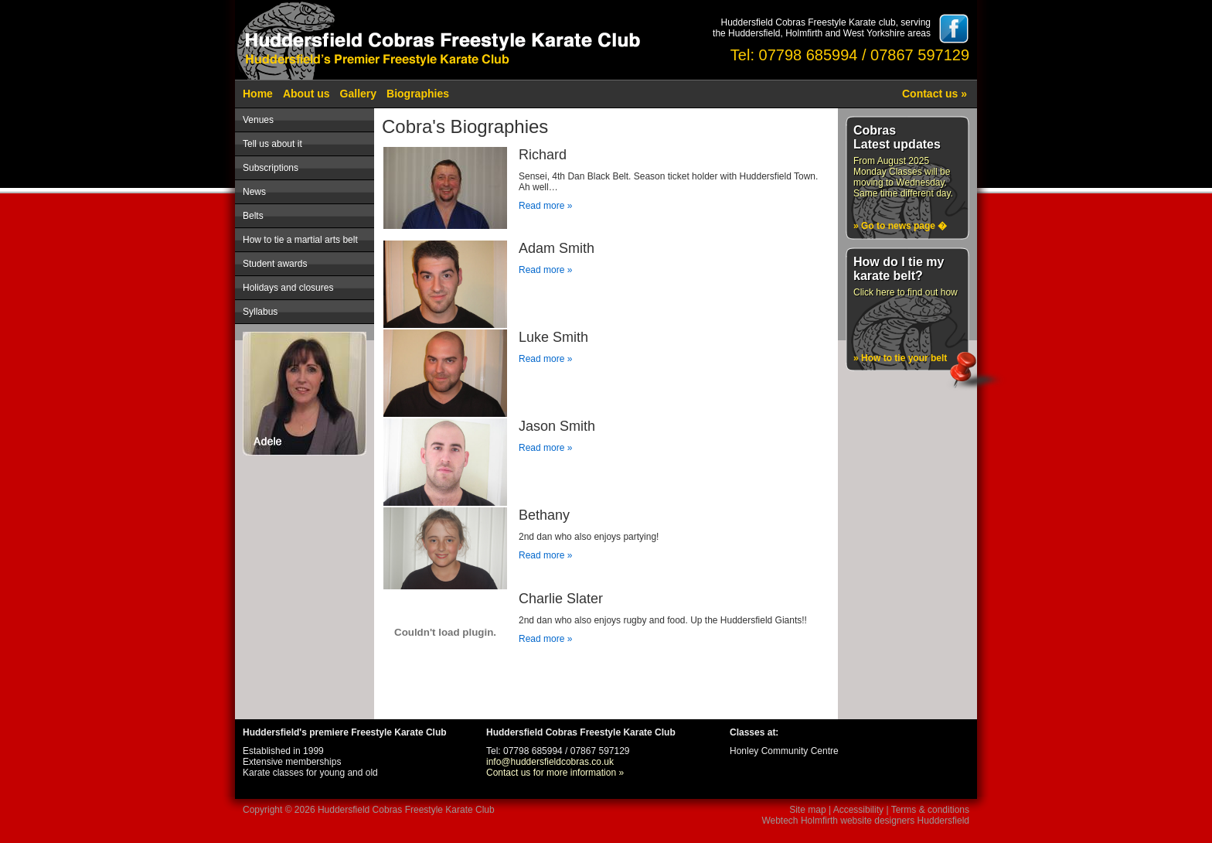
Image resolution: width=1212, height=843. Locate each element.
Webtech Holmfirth (799, 820)
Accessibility (858, 809)
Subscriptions (270, 167)
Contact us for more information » (555, 772)
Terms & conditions (930, 809)
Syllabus (260, 311)
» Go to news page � (900, 225)
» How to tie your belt (900, 358)
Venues (258, 119)
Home (258, 93)
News (254, 191)
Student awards (275, 263)
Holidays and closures (288, 287)
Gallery (358, 93)
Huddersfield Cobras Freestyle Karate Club (406, 809)
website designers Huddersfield (904, 820)
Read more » (545, 205)
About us (306, 93)
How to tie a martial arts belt (300, 239)
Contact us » (934, 93)
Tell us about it (272, 143)
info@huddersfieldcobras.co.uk (550, 761)
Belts (253, 215)
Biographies (417, 93)
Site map (807, 809)
